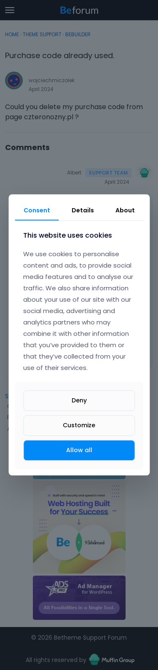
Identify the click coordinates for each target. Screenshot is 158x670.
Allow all (79, 450)
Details (83, 210)
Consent (37, 210)
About (125, 210)
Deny (79, 400)
